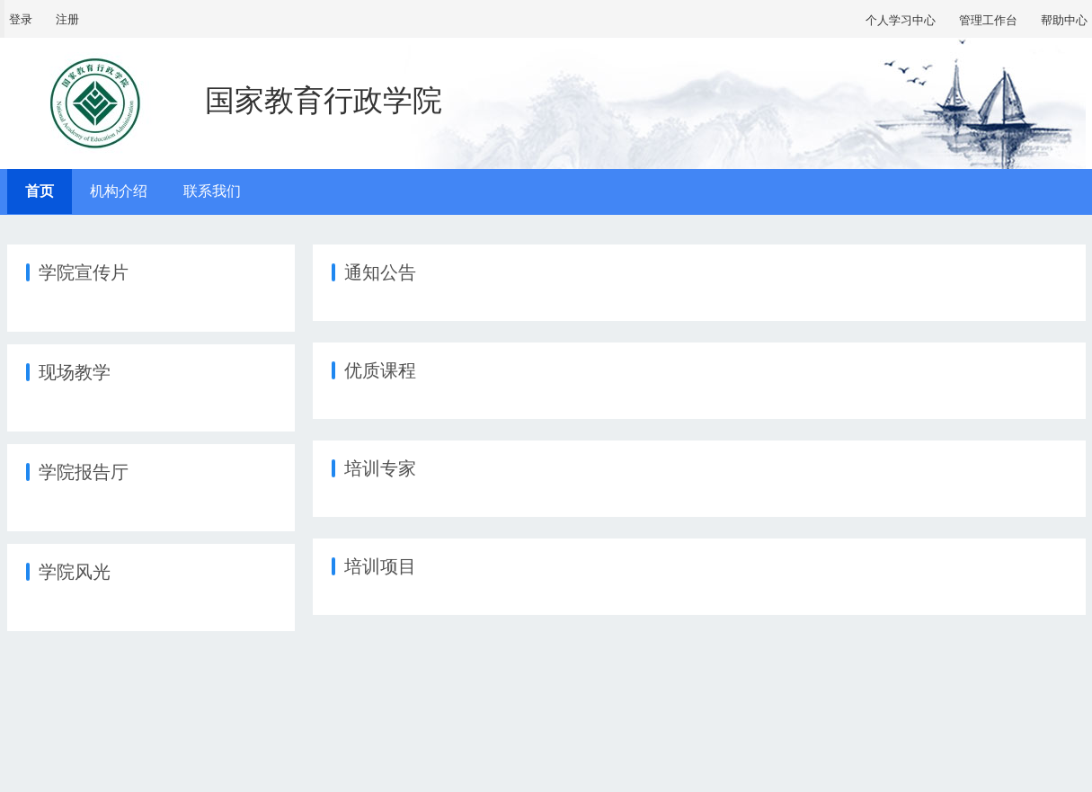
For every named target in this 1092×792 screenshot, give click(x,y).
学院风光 (75, 572)
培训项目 (380, 566)
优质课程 (380, 370)
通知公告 (380, 272)
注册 (67, 19)
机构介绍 (118, 191)
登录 (20, 19)
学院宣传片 (84, 272)
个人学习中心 (901, 20)
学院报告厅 (84, 472)
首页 (39, 191)
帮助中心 (1064, 20)
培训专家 (380, 468)
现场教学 (75, 372)
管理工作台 (988, 20)
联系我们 (212, 191)
